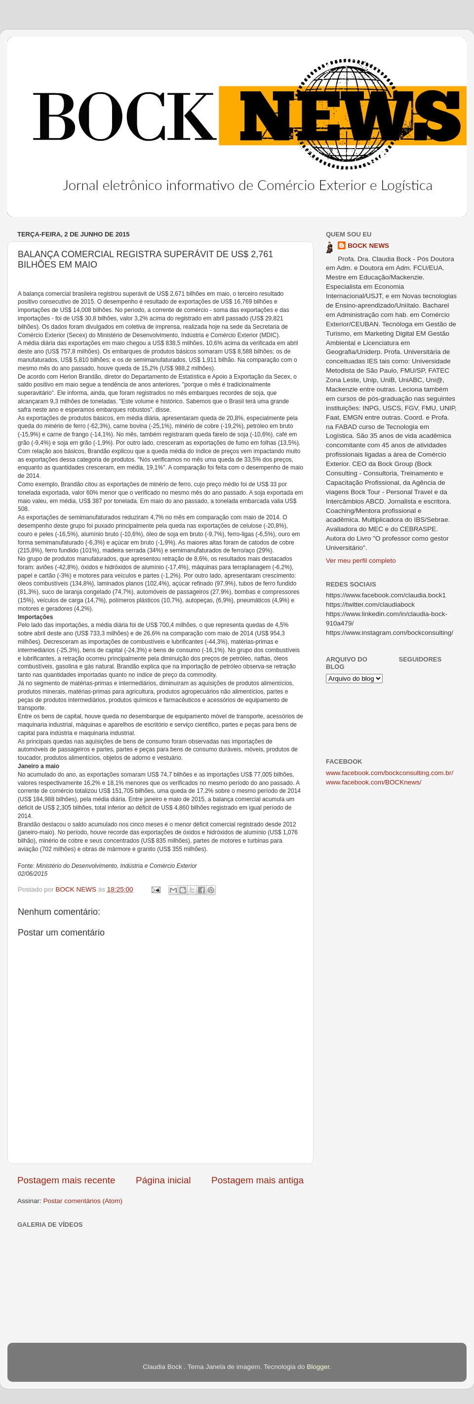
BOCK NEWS (368, 245)
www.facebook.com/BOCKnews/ (374, 782)
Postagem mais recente (66, 1180)
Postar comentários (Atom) (83, 1201)
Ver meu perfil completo (361, 560)
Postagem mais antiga (257, 1180)
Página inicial (163, 1180)
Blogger (318, 1366)
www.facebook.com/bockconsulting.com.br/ (389, 773)
